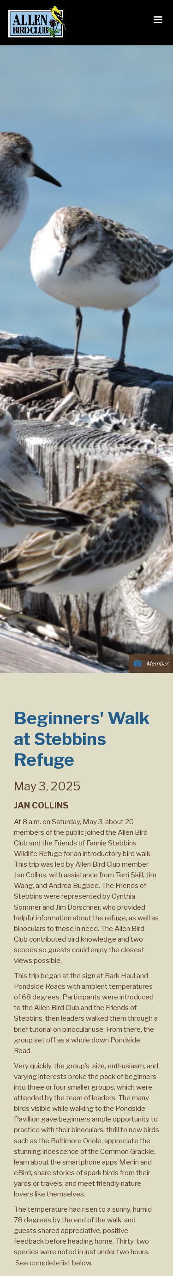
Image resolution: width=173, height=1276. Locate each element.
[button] (158, 20)
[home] (34, 23)
